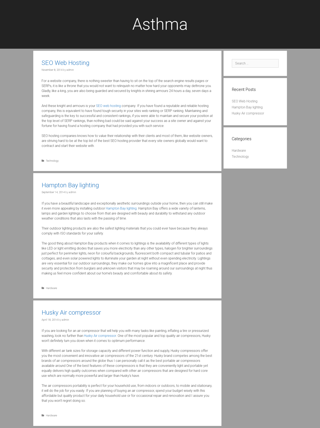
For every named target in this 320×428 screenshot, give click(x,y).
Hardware (51, 288)
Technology (52, 160)
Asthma (160, 24)
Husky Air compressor (71, 312)
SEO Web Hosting (65, 62)
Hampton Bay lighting (70, 185)
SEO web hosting (108, 106)
